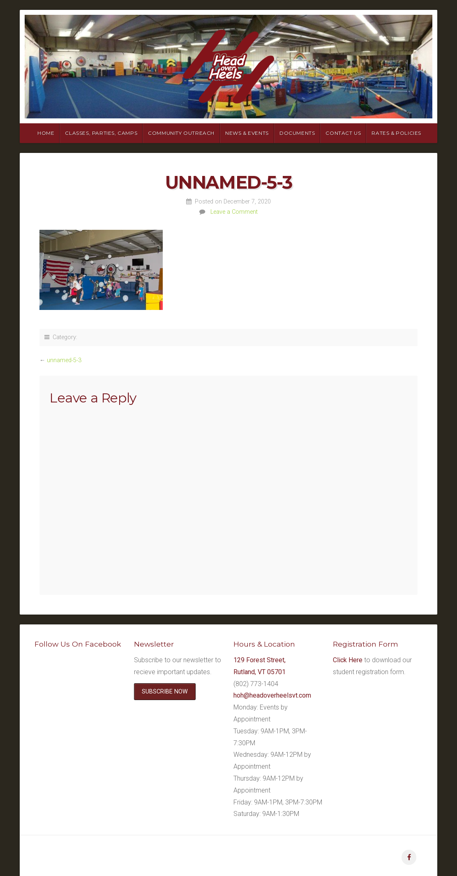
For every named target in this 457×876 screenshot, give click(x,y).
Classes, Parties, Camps (101, 133)
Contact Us (343, 133)
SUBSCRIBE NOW (165, 691)
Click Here (347, 660)
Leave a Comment (234, 211)
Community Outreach (181, 133)
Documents (297, 133)
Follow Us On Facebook (78, 644)
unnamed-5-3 (64, 360)
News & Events (247, 133)
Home (45, 133)
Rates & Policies (396, 133)
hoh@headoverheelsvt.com (272, 695)
